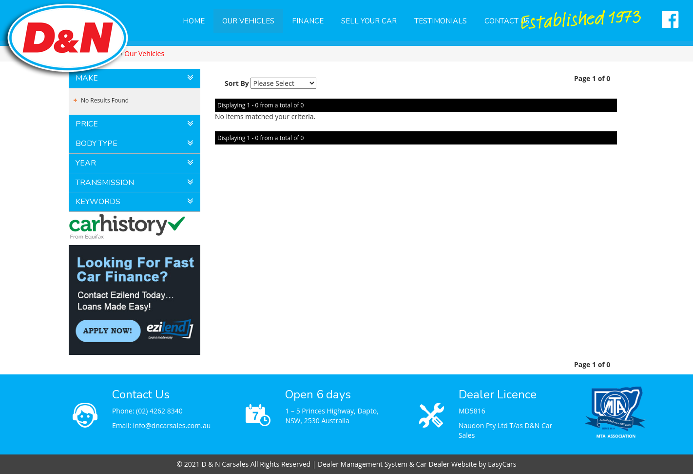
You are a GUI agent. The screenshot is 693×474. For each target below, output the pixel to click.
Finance (308, 21)
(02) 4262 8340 (159, 410)
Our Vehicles (248, 21)
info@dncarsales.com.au (172, 425)
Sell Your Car (369, 21)
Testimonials (440, 21)
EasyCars (502, 464)
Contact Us (507, 21)
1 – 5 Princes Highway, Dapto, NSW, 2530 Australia (332, 415)
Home (194, 21)
